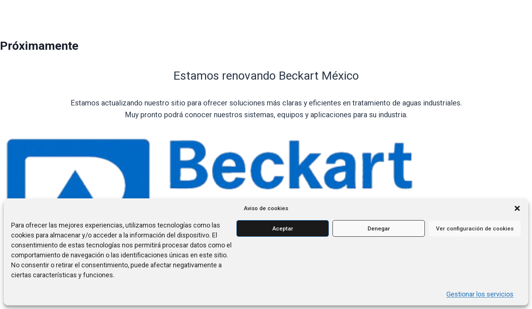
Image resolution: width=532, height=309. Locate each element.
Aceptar (282, 228)
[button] (517, 208)
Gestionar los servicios (480, 294)
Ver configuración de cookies (475, 228)
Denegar (379, 228)
